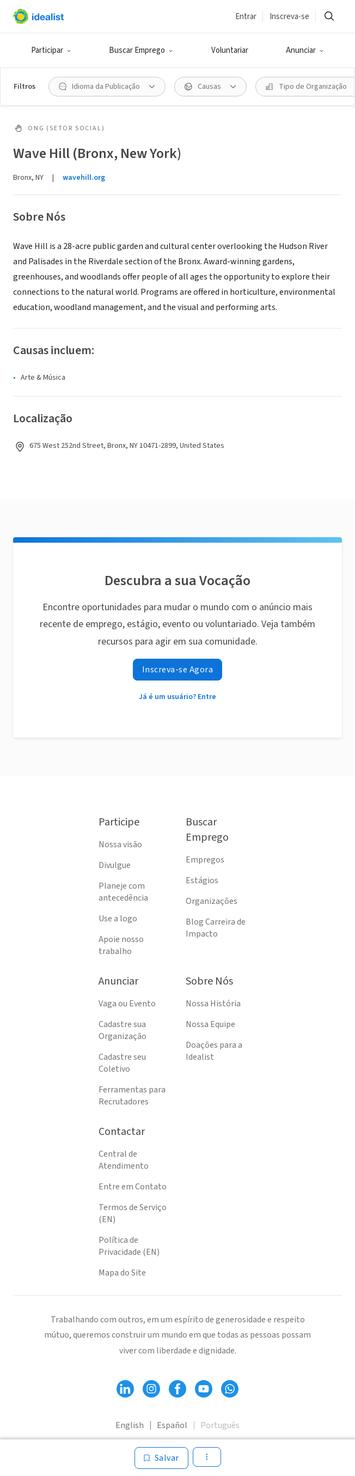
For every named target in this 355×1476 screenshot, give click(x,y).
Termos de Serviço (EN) (133, 1213)
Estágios (202, 880)
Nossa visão (120, 845)
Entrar (245, 16)
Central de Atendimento (124, 1160)
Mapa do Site (122, 1273)
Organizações (211, 901)
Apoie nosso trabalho (121, 945)
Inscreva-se (289, 16)
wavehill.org (84, 177)
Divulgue (115, 865)
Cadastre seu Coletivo (122, 1063)
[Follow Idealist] (125, 1389)
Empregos (205, 860)
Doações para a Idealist (214, 1051)
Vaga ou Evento (127, 1004)
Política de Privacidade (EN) (129, 1246)
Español (172, 1425)
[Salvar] (161, 1458)
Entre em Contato (133, 1187)
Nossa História (213, 1004)
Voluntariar (229, 50)
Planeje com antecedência (123, 892)
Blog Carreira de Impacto (216, 928)
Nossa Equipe (210, 1024)
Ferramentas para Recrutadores (132, 1096)
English (129, 1425)
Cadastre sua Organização (122, 1030)
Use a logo (118, 919)
